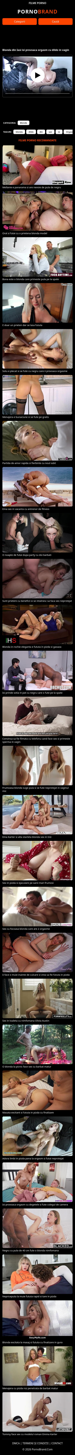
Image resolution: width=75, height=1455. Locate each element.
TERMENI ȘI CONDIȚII (35, 1443)
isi (59, 131)
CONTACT (57, 1443)
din (41, 131)
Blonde (23, 122)
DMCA (16, 1443)
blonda (19, 131)
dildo (31, 131)
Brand (37, 11)
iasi (50, 131)
